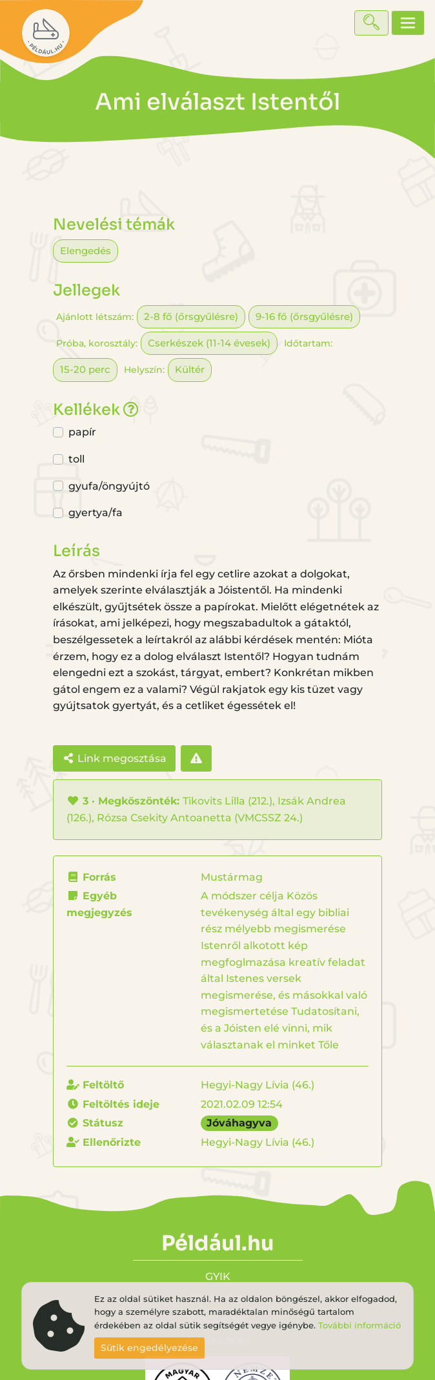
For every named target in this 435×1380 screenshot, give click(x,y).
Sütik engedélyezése (149, 1348)
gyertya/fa (95, 512)
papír (82, 432)
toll (76, 459)
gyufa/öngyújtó (109, 486)
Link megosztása (114, 758)
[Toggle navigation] (408, 22)
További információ (359, 1325)
